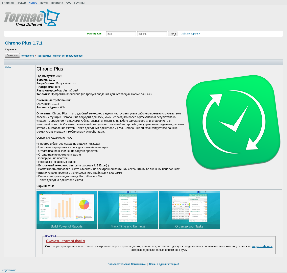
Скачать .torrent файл (65, 241)
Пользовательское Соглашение (127, 264)
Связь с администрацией (164, 264)
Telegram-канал (8, 270)
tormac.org (27, 55)
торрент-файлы (262, 246)
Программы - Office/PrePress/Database (59, 55)
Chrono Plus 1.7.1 (24, 43)
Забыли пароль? (190, 33)
